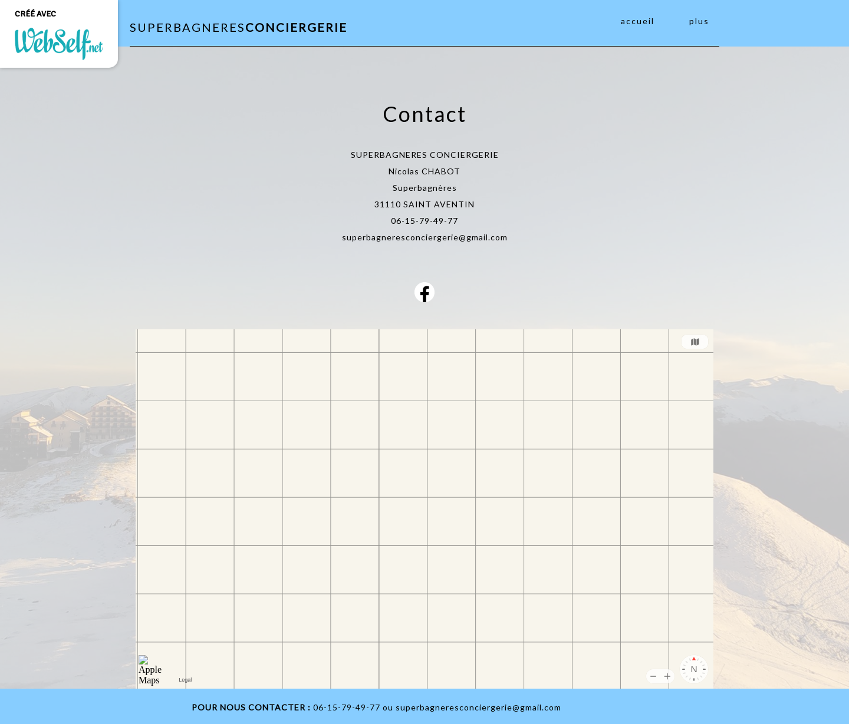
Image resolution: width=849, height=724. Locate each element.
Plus (699, 21)
